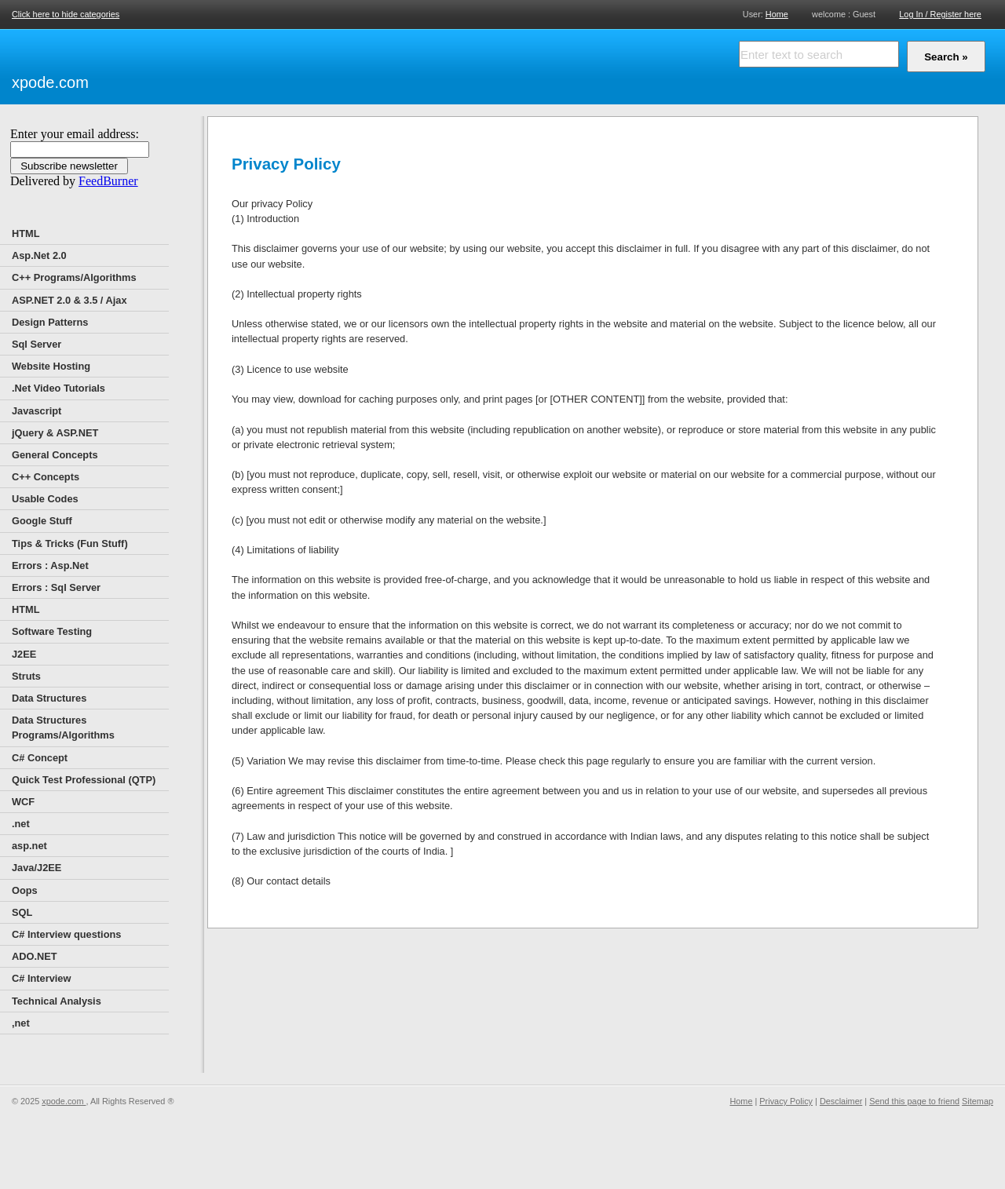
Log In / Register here (940, 14)
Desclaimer (841, 1101)
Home (777, 13)
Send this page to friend (914, 1101)
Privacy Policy (786, 1101)
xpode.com (50, 82)
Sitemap (977, 1101)
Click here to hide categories (65, 14)
